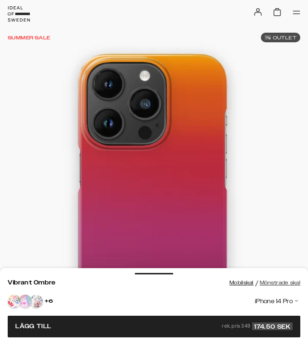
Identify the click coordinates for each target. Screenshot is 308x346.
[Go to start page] (19, 14)
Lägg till (154, 326)
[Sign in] (258, 12)
